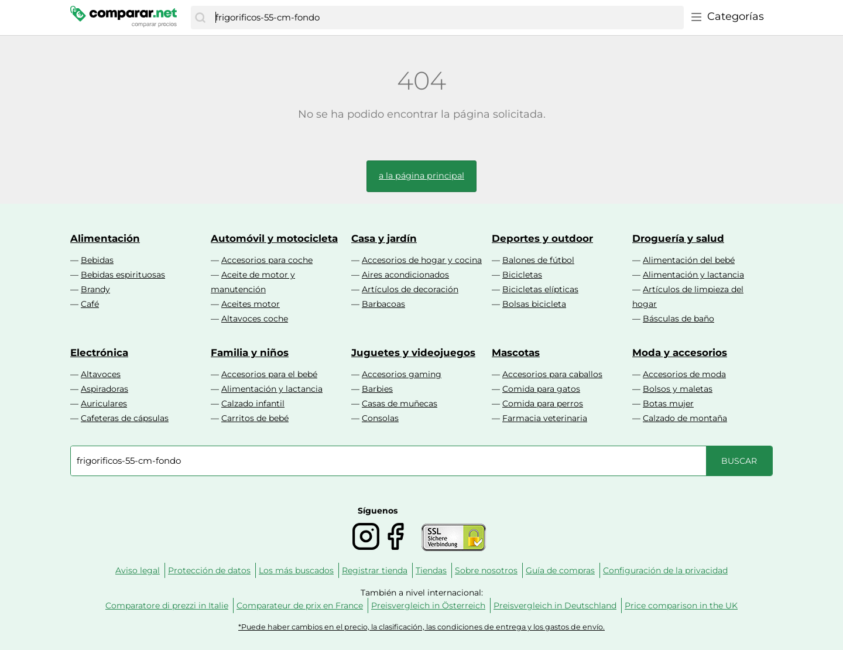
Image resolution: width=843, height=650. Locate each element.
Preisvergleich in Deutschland (555, 605)
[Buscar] (200, 17)
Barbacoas (383, 304)
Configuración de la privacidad (665, 570)
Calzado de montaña (685, 418)
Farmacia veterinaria (544, 418)
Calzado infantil (253, 403)
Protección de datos (209, 570)
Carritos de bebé (255, 418)
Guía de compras (560, 570)
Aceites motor (250, 304)
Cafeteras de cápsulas (125, 418)
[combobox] (447, 17)
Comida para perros (542, 403)
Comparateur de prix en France (300, 605)
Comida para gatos (541, 389)
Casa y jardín (384, 238)
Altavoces (101, 374)
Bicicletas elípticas (540, 289)
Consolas (380, 418)
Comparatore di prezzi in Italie (166, 605)
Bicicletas (522, 274)
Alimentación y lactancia (693, 274)
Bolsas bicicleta (534, 304)
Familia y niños (250, 352)
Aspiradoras (104, 389)
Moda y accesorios (679, 352)
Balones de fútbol (538, 260)
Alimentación (105, 238)
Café (90, 304)
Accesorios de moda (684, 374)
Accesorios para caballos (552, 374)
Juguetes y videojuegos (413, 352)
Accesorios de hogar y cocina (422, 260)
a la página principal (421, 175)
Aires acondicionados (405, 274)
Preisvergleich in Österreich (428, 605)
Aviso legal (137, 570)
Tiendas (431, 570)
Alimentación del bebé (689, 260)
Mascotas (516, 352)
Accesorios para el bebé (269, 374)
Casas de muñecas (399, 403)
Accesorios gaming (401, 374)
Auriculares (104, 403)
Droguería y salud (678, 238)
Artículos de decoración (410, 289)
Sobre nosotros (486, 570)
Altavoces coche (254, 318)
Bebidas (97, 260)
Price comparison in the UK (681, 605)
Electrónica (99, 352)
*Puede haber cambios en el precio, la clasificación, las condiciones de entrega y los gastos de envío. (421, 626)
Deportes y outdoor (542, 238)
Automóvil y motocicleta (274, 238)
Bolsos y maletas (677, 389)
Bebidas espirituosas (123, 274)
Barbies (377, 389)
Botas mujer (668, 403)
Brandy (95, 289)
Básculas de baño (678, 318)
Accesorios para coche (267, 260)
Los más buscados (296, 570)
